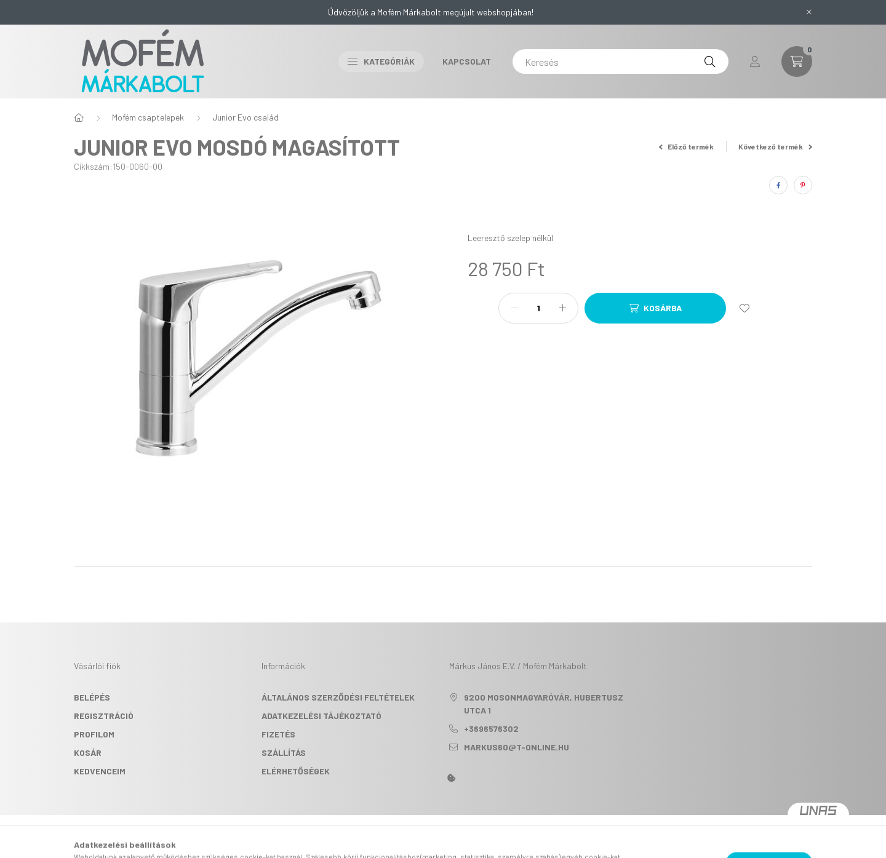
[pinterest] (803, 185)
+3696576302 (491, 728)
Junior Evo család (245, 117)
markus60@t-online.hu (516, 747)
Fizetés (278, 734)
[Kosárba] (655, 308)
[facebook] (778, 185)
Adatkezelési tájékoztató (321, 715)
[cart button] (796, 61)
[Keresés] (620, 61)
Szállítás (283, 752)
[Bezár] (809, 12)
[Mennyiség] (538, 308)
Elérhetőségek (295, 771)
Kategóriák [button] (381, 61)
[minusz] (514, 308)
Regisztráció (104, 715)
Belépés (92, 697)
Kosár (88, 752)
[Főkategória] (79, 117)
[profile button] (755, 61)
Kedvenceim (100, 771)
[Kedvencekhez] (744, 308)
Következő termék (775, 146)
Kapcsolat (466, 61)
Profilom (94, 734)
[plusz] (562, 308)
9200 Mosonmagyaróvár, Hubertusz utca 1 (543, 703)
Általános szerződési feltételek (338, 697)
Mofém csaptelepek (148, 117)
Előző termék (686, 146)
